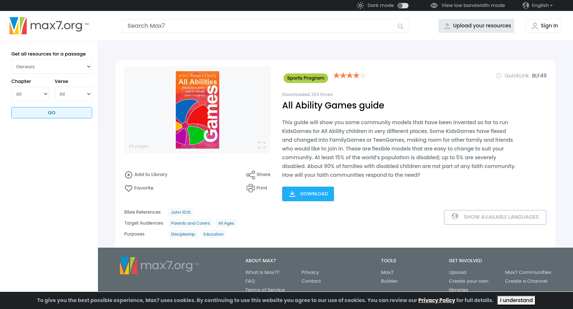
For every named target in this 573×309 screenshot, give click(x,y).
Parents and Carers (190, 223)
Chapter (21, 81)
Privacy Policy (436, 300)
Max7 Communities (528, 272)
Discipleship (183, 234)
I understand (516, 300)
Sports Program (306, 78)
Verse (61, 81)
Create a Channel (526, 281)
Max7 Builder (389, 277)
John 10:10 (180, 212)
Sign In (549, 25)
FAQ (250, 281)
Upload (457, 272)
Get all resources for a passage (48, 54)
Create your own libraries (469, 285)
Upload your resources (482, 25)
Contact (311, 281)
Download (308, 194)
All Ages (226, 223)
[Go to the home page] (49, 26)
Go (51, 112)
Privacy (310, 272)
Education (214, 234)
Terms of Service (265, 289)
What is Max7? (262, 272)
